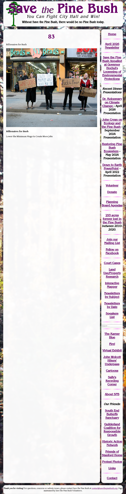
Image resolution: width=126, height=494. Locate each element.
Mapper (112, 286)
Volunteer (112, 185)
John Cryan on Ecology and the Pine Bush (112, 123)
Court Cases (112, 263)
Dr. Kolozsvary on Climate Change (112, 102)
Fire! (112, 344)
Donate (112, 192)
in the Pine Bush (112, 220)
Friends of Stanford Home (112, 453)
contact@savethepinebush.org (105, 488)
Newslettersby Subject (112, 295)
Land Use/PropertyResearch (112, 273)
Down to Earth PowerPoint (112, 166)
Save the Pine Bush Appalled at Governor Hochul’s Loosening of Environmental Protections (112, 68)
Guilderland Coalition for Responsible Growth (112, 429)
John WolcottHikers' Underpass (112, 360)
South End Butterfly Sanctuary (112, 414)
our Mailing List (112, 241)
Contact (112, 478)
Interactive (112, 283)
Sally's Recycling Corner (112, 380)
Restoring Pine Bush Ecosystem (112, 147)
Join (109, 239)
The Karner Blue (112, 335)
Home (112, 34)
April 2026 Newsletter (112, 45)
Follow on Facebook (112, 251)
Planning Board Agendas (112, 203)
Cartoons (112, 370)
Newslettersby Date (112, 305)
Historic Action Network (112, 443)
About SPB (112, 394)
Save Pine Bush (63, 8)
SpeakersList (112, 315)
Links (112, 468)
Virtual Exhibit (112, 350)
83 (51, 36)
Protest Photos (112, 461)
